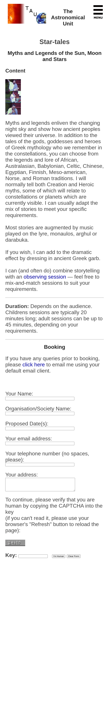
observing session (45, 277)
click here (34, 365)
